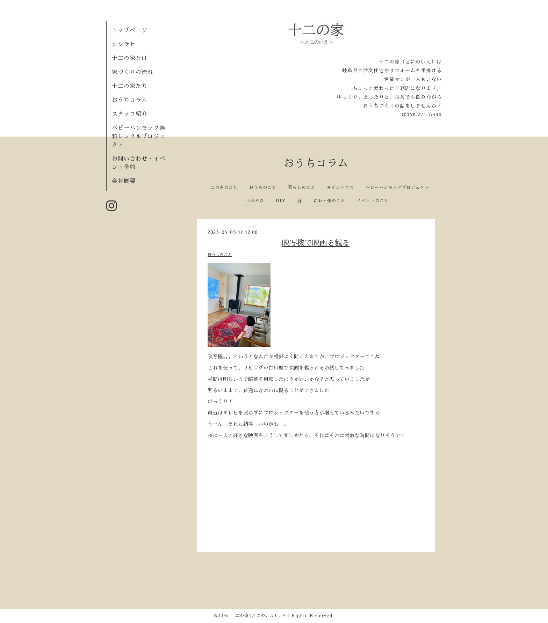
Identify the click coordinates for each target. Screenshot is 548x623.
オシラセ (124, 44)
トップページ (129, 30)
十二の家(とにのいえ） (255, 616)
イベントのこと (373, 201)
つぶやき (255, 201)
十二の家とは (129, 58)
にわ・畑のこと (329, 201)
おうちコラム (129, 100)
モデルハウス (340, 187)
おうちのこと (262, 187)
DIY (281, 201)
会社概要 (124, 181)
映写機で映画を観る (316, 243)
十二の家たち (129, 86)
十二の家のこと (222, 187)
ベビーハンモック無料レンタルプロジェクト (138, 136)
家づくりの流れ (132, 72)
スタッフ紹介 (129, 114)
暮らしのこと (301, 187)
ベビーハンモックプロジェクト (397, 187)
